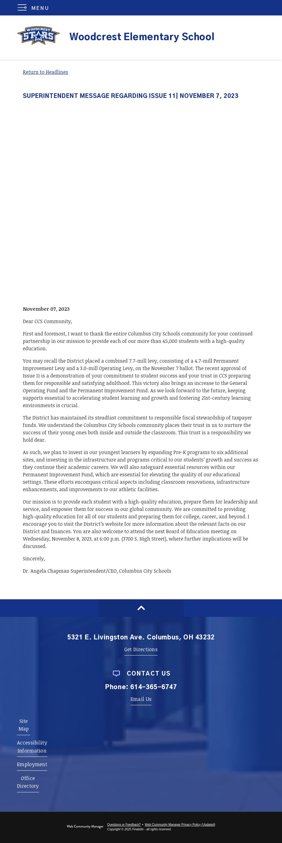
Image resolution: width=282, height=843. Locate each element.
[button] (34, 7)
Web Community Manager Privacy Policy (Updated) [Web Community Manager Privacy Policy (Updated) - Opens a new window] (180, 824)
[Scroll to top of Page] (141, 608)
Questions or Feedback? (124, 824)
